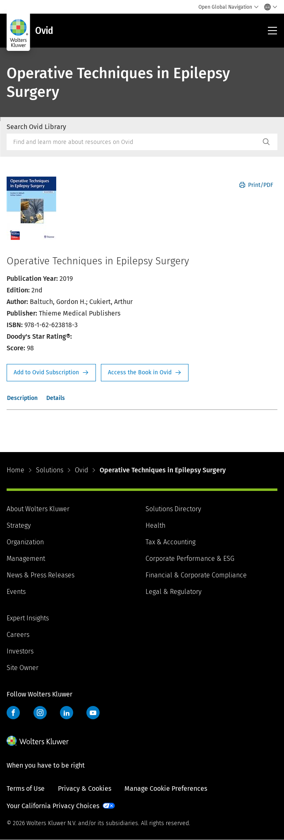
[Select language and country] (268, 7)
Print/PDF (256, 185)
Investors (20, 651)
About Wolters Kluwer (38, 509)
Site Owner (22, 668)
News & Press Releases (40, 575)
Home (15, 470)
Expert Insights (28, 618)
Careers (18, 635)
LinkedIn (66, 712)
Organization (25, 542)
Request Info (51, 372)
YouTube (93, 712)
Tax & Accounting (171, 542)
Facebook (13, 712)
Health (155, 525)
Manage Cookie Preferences (165, 788)
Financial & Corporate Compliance (196, 575)
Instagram (40, 712)
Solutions (49, 470)
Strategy (19, 525)
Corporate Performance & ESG (190, 558)
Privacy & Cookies (84, 788)
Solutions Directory (173, 509)
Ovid (81, 470)
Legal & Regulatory (173, 592)
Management (26, 558)
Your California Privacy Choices (53, 806)
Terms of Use (26, 788)
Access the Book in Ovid (144, 372)
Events (16, 592)
